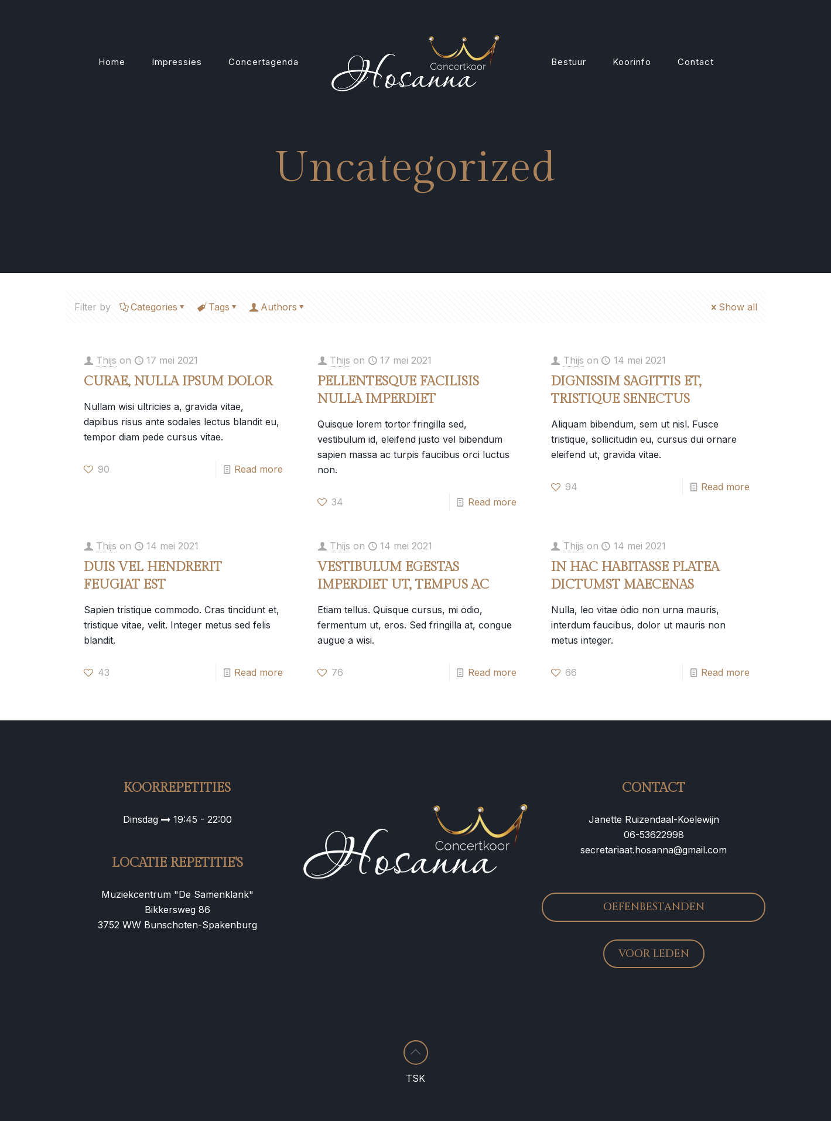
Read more (258, 469)
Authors (277, 307)
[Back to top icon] (415, 1052)
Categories (153, 307)
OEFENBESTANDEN (654, 907)
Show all (733, 307)
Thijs (106, 360)
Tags (218, 307)
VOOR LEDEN (653, 953)
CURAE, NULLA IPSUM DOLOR (178, 381)
